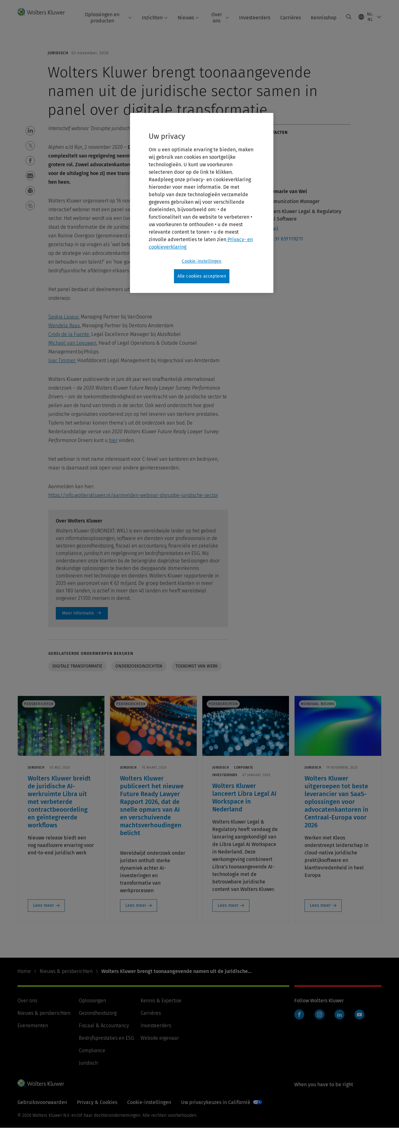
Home (24, 971)
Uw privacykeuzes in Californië (215, 1102)
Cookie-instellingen (149, 1102)
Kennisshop (324, 18)
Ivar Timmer (61, 360)
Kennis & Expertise (161, 1001)
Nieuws (188, 18)
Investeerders (254, 18)
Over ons (220, 17)
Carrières (290, 18)
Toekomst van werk (196, 666)
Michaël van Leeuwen (72, 343)
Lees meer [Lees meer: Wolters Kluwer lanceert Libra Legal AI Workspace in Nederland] (228, 905)
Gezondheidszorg (98, 1013)
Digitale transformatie (77, 666)
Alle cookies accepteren (201, 276)
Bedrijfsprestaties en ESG (106, 1038)
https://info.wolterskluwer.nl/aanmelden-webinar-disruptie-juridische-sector (133, 495)
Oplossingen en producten (108, 17)
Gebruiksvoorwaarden (42, 1102)
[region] (201, 203)
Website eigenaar (160, 1038)
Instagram (319, 1014)
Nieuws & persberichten (66, 971)
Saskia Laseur (63, 317)
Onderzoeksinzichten (138, 666)
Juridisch (88, 1063)
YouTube (359, 1014)
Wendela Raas (64, 325)
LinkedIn (339, 1014)
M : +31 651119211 (283, 239)
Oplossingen (92, 1001)
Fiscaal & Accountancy (104, 1025)
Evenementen (32, 1025)
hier (113, 440)
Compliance (92, 1050)
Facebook (299, 1014)
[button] (30, 130)
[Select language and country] (370, 17)
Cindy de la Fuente (68, 334)
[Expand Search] (349, 17)
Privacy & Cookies (97, 1102)
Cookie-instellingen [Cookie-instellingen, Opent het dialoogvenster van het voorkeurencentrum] (201, 261)
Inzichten (155, 18)
